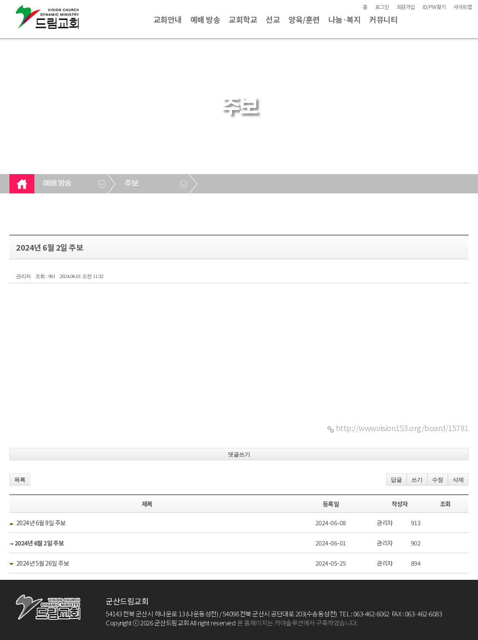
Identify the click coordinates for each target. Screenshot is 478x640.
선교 (273, 19)
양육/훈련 (304, 19)
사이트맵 (462, 6)
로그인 (382, 6)
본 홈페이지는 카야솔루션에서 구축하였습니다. (297, 622)
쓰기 (417, 480)
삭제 (458, 480)
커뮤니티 (383, 19)
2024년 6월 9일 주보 (41, 522)
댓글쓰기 (239, 454)
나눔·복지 (344, 19)
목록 (19, 480)
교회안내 (167, 19)
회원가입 (406, 6)
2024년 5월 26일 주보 (42, 563)
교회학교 (243, 19)
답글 (396, 480)
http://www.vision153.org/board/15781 (402, 427)
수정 (437, 480)
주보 (131, 183)
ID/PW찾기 (434, 6)
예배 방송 (205, 19)
